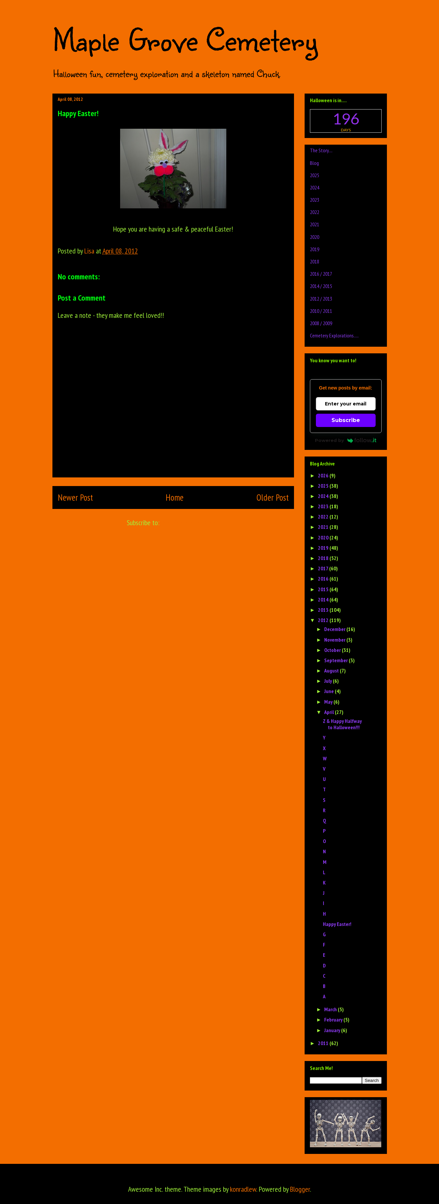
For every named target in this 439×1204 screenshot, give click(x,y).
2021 (314, 224)
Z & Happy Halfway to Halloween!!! (342, 724)
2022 (314, 212)
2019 (314, 249)
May (328, 701)
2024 (314, 187)
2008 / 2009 (321, 323)
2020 (314, 237)
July (328, 680)
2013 (323, 609)
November (335, 639)
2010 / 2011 (321, 311)
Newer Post (75, 497)
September (336, 660)
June (329, 691)
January (332, 1030)
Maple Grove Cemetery (184, 39)
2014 (323, 599)
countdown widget (346, 121)
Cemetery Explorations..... (334, 335)
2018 (314, 261)
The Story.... (321, 150)
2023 (314, 199)
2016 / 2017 (321, 273)
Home (174, 497)
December (335, 629)
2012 (323, 620)
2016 (323, 578)
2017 (323, 568)
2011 (323, 1043)
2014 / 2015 (321, 286)
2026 (323, 475)
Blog (314, 163)
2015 (323, 589)
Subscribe (345, 420)
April (329, 712)
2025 (314, 175)
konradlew (243, 1189)
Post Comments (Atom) (190, 522)
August (332, 670)
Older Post (272, 497)
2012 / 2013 (321, 298)
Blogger (300, 1189)
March (331, 1009)
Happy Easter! (337, 924)
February (333, 1019)
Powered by (345, 440)
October (333, 650)
